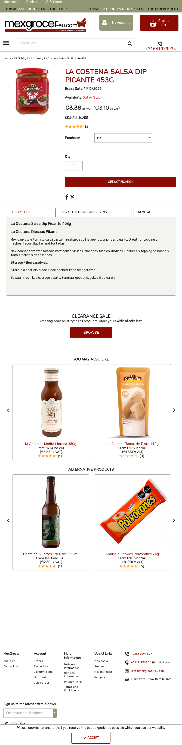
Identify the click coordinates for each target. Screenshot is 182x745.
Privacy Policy (73, 681)
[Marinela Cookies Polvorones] (133, 512)
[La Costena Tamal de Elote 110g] (133, 402)
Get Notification (120, 182)
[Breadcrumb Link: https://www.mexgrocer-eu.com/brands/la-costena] (34, 58)
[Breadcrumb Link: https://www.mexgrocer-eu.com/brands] (19, 58)
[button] (78, 127)
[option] (50, 412)
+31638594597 (141, 653)
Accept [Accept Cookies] (91, 738)
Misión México (103, 671)
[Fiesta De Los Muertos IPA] (51, 512)
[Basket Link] (159, 23)
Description (21, 212)
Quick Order (41, 682)
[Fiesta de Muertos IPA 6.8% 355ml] (50, 554)
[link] (67, 197)
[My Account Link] (116, 22)
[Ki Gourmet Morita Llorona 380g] (51, 402)
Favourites (41, 666)
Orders (38, 661)
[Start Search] (130, 43)
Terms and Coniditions (71, 688)
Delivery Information (72, 666)
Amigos (99, 666)
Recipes (32, 2)
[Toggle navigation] (6, 43)
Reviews (144, 212)
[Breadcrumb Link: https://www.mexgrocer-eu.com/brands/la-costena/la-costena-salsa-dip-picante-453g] (65, 58)
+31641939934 (160, 48)
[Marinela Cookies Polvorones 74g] (132, 554)
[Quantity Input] (74, 165)
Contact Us (10, 666)
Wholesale (10, 2)
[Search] (70, 43)
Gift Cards (54, 2)
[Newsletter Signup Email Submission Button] (55, 713)
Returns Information (72, 674)
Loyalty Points (43, 671)
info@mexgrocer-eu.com (148, 670)
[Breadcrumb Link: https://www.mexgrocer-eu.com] (7, 58)
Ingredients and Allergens (84, 212)
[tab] (31, 212)
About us (9, 661)
